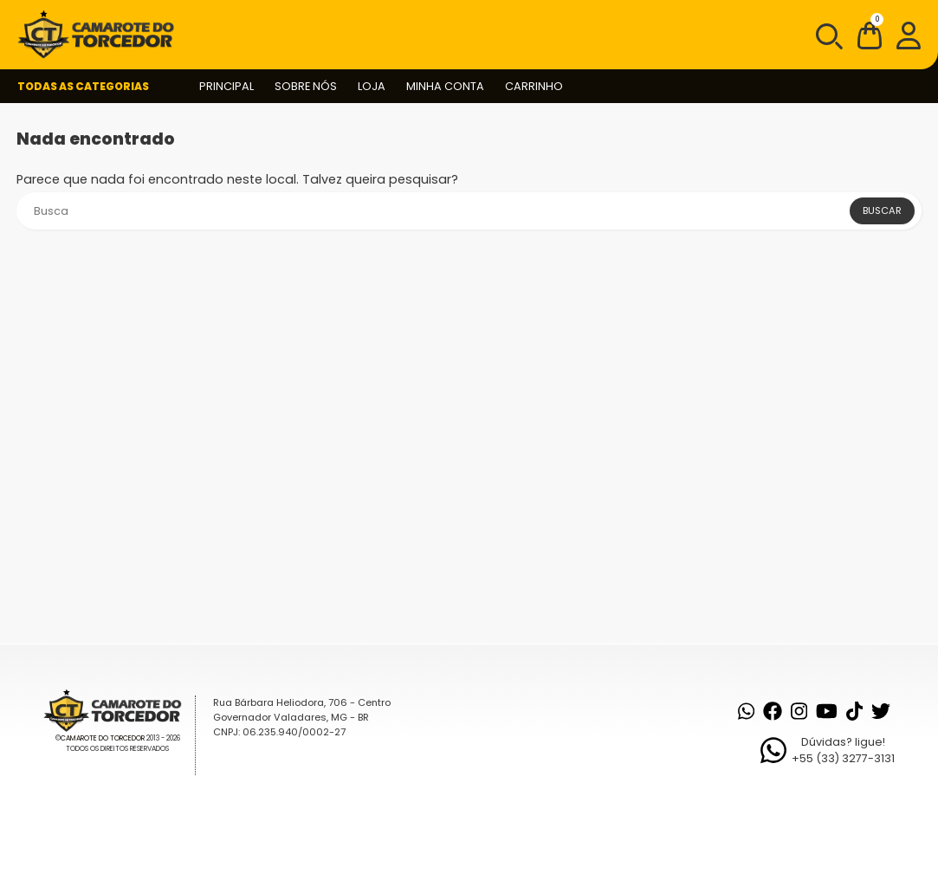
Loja (371, 86)
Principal (226, 86)
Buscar (882, 210)
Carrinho (534, 86)
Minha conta (445, 86)
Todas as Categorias (83, 86)
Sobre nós (306, 86)
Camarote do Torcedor (103, 738)
